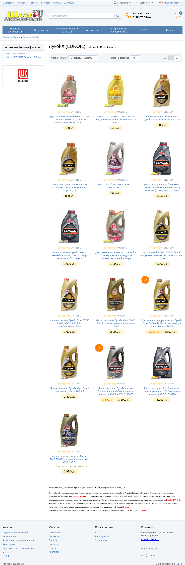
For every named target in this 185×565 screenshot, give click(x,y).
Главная (7, 37)
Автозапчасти (10, 536)
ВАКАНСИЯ (69, 3)
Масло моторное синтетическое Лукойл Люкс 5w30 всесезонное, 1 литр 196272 (69, 187)
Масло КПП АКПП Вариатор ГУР (22, 57)
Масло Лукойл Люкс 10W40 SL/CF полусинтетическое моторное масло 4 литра (161, 255)
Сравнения (101, 540)
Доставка (45, 3)
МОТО (6, 552)
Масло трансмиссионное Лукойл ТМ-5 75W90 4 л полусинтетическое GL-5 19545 (69, 459)
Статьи (52, 548)
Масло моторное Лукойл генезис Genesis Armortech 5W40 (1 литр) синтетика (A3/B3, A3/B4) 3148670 (162, 187)
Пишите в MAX (142, 17)
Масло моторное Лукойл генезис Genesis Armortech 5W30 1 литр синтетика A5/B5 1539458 (69, 255)
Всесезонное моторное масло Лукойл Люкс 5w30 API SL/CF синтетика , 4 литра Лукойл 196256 (161, 323)
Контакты (21, 3)
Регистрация (102, 536)
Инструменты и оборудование (19, 548)
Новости (33, 3)
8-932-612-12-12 (141, 13)
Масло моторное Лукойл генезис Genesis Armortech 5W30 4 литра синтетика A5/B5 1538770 (162, 391)
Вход (97, 532)
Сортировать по (59, 58)
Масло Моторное (14, 53)
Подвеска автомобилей (15, 532)
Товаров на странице (118, 58)
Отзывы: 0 (76, 112)
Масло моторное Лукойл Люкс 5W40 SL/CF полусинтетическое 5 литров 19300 (115, 323)
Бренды (17, 37)
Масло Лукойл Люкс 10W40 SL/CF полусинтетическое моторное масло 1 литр (115, 119)
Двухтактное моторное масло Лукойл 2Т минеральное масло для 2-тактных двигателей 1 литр (69, 119)
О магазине (8, 3)
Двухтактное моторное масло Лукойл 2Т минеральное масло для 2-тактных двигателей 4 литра (115, 255)
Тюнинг (6, 555)
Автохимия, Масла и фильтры (19, 540)
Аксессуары (9, 544)
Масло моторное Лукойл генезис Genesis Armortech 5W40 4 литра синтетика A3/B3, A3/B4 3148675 (115, 391)
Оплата (56, 3)
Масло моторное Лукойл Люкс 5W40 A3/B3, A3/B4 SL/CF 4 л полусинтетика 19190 (69, 323)
